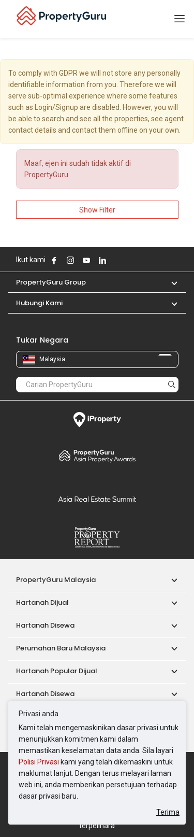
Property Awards (97, 455)
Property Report (97, 537)
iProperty (97, 420)
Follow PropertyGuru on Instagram (70, 260)
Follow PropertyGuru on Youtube (86, 260)
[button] (169, 282)
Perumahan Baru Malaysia (61, 648)
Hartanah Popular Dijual (56, 671)
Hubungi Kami (39, 303)
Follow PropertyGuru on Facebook (54, 260)
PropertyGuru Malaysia (56, 580)
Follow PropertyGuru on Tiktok (128, 260)
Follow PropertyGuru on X (116, 260)
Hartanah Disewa (45, 625)
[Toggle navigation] (179, 19)
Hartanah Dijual (42, 602)
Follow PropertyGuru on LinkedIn (102, 260)
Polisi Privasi (39, 762)
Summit (97, 499)
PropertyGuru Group (51, 282)
